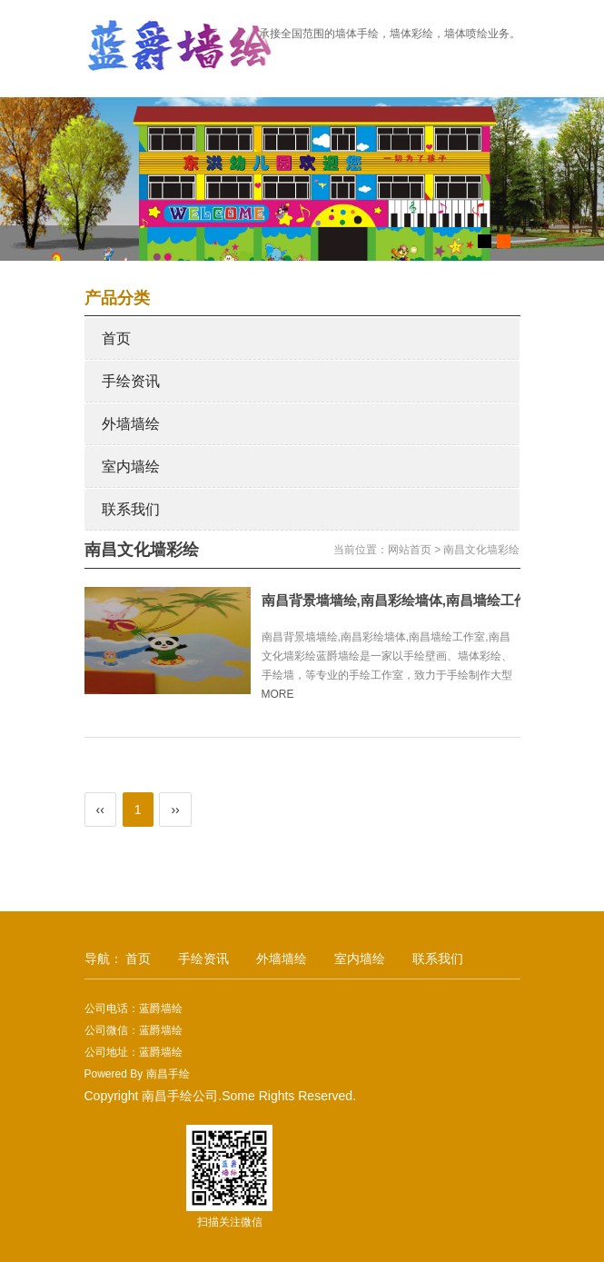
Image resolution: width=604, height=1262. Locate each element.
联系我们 (131, 509)
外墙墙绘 (131, 424)
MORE (286, 694)
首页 (116, 338)
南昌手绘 (168, 1074)
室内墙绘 (131, 466)
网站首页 (409, 549)
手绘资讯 (131, 381)
